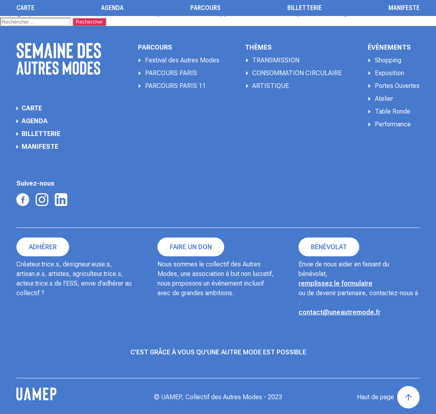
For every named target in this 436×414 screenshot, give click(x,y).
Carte (25, 8)
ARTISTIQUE (270, 86)
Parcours (205, 8)
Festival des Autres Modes (182, 60)
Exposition (389, 73)
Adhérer (43, 247)
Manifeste (404, 8)
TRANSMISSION (275, 60)
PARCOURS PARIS (171, 73)
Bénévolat (329, 247)
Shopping (388, 60)
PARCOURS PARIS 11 (175, 86)
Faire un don (191, 247)
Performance (393, 124)
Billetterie (304, 8)
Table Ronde (392, 111)
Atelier (384, 98)
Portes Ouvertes (397, 86)
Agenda (112, 8)
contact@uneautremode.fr (339, 312)
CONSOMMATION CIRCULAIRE (297, 73)
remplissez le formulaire (335, 283)
